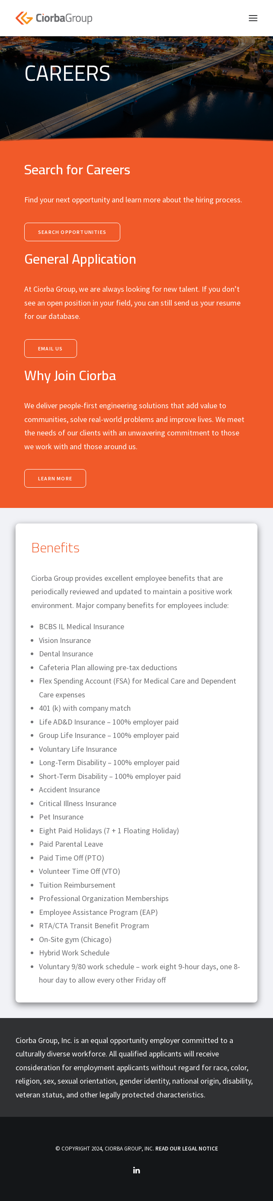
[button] (253, 18)
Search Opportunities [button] (72, 232)
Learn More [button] (55, 478)
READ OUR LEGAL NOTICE (186, 1148)
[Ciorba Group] (54, 18)
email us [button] (50, 348)
